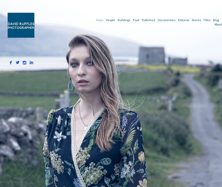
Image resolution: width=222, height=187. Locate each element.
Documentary (167, 20)
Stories (196, 20)
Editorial (183, 20)
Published (148, 20)
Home (100, 20)
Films (207, 20)
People (110, 20)
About (218, 24)
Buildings (124, 20)
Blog (216, 20)
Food (136, 20)
